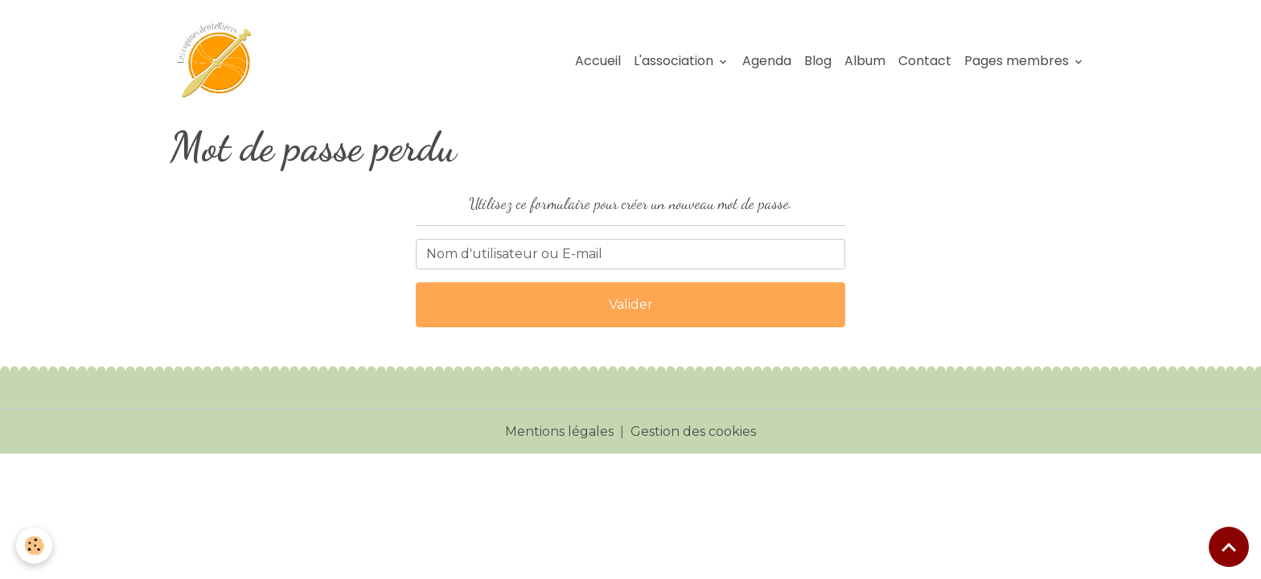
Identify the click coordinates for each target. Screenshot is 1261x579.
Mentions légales (559, 431)
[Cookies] (34, 546)
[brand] (221, 61)
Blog (818, 60)
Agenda (766, 60)
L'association (675, 60)
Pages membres (1018, 60)
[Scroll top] (1229, 547)
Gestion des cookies (693, 431)
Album (864, 60)
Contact (924, 60)
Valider (631, 304)
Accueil (598, 60)
